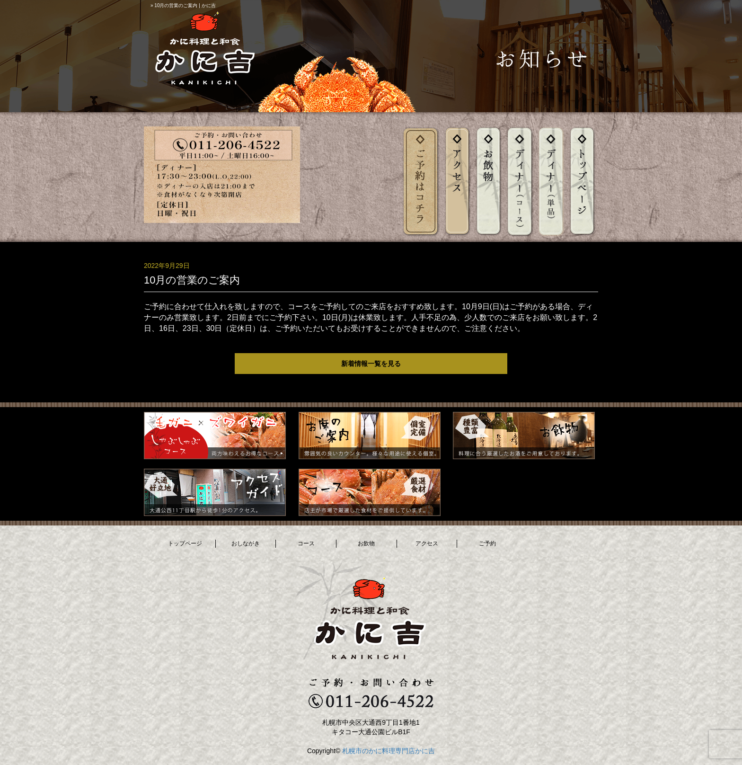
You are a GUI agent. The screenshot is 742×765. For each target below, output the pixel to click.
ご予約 (487, 543)
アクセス (426, 543)
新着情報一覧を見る (371, 363)
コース (306, 543)
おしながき (245, 543)
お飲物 (366, 543)
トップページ (185, 543)
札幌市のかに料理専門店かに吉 (388, 751)
